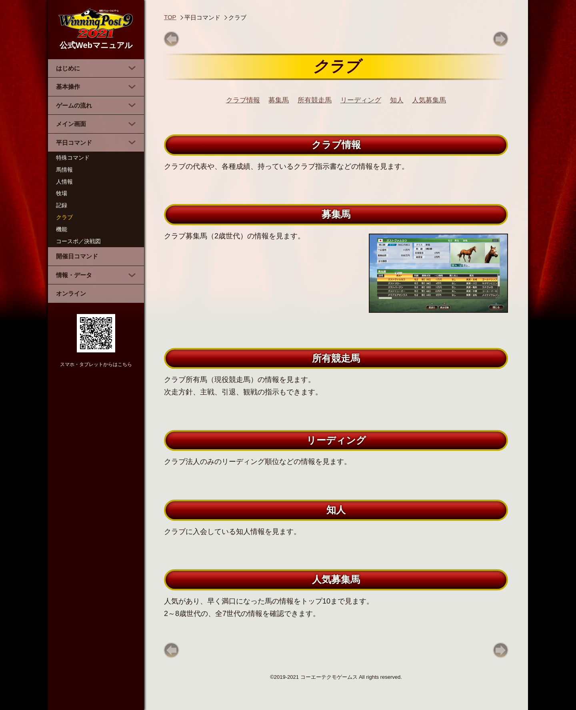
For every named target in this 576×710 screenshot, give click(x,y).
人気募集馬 (429, 100)
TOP (170, 17)
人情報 (64, 181)
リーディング (360, 100)
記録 (61, 205)
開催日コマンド (77, 256)
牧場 (61, 193)
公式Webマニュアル (96, 29)
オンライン (71, 293)
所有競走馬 (315, 100)
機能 (61, 229)
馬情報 (64, 169)
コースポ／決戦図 (78, 241)
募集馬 (278, 100)
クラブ (64, 217)
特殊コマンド (73, 157)
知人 (397, 100)
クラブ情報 (243, 100)
